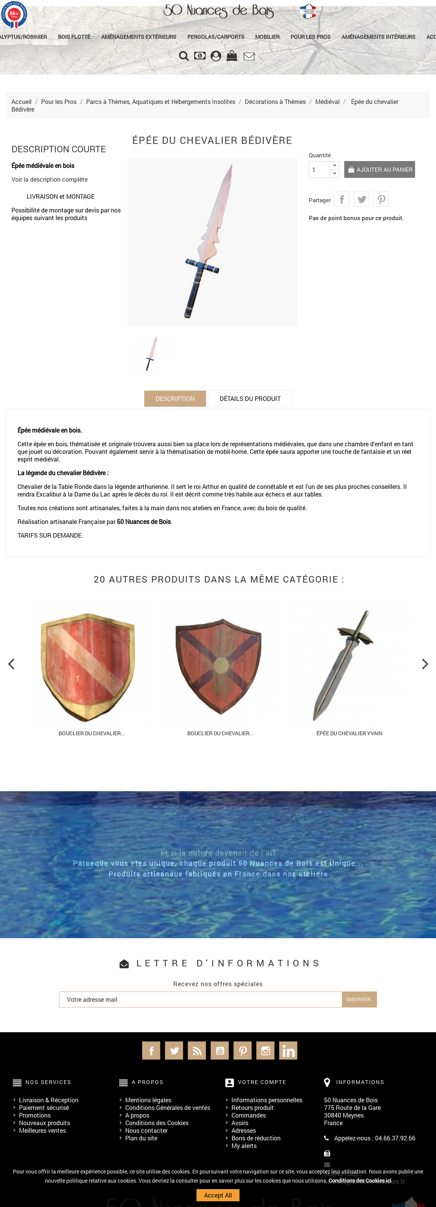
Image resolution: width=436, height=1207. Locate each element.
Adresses (244, 1130)
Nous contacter (146, 1130)
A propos (137, 1115)
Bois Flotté (74, 36)
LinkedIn (288, 1050)
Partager (341, 199)
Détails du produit (250, 398)
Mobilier (267, 36)
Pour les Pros (311, 36)
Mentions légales (148, 1100)
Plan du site (141, 1138)
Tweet (361, 199)
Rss (197, 1050)
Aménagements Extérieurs (138, 36)
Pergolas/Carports (215, 36)
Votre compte (262, 1082)
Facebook (151, 1050)
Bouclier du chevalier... (92, 733)
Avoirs (240, 1123)
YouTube (219, 1050)
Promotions (35, 1115)
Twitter (174, 1050)
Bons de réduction (256, 1138)
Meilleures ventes (42, 1130)
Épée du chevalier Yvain (349, 733)
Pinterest (381, 199)
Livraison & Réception (48, 1100)
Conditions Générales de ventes (167, 1107)
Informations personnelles (267, 1100)
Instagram (265, 1050)
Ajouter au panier (381, 169)
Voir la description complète (49, 179)
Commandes (249, 1115)
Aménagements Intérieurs (378, 36)
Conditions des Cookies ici (360, 1180)
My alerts (244, 1146)
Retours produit (253, 1107)
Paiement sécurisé (44, 1107)
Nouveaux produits (44, 1123)
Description (175, 398)
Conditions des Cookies (156, 1123)
